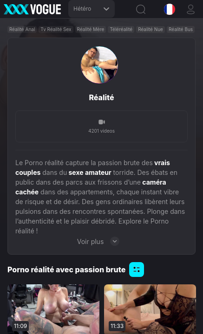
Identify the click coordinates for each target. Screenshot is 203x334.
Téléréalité (121, 29)
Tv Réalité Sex (55, 29)
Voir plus (101, 241)
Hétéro (91, 8)
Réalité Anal (22, 29)
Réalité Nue (150, 29)
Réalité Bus (181, 29)
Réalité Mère (91, 29)
